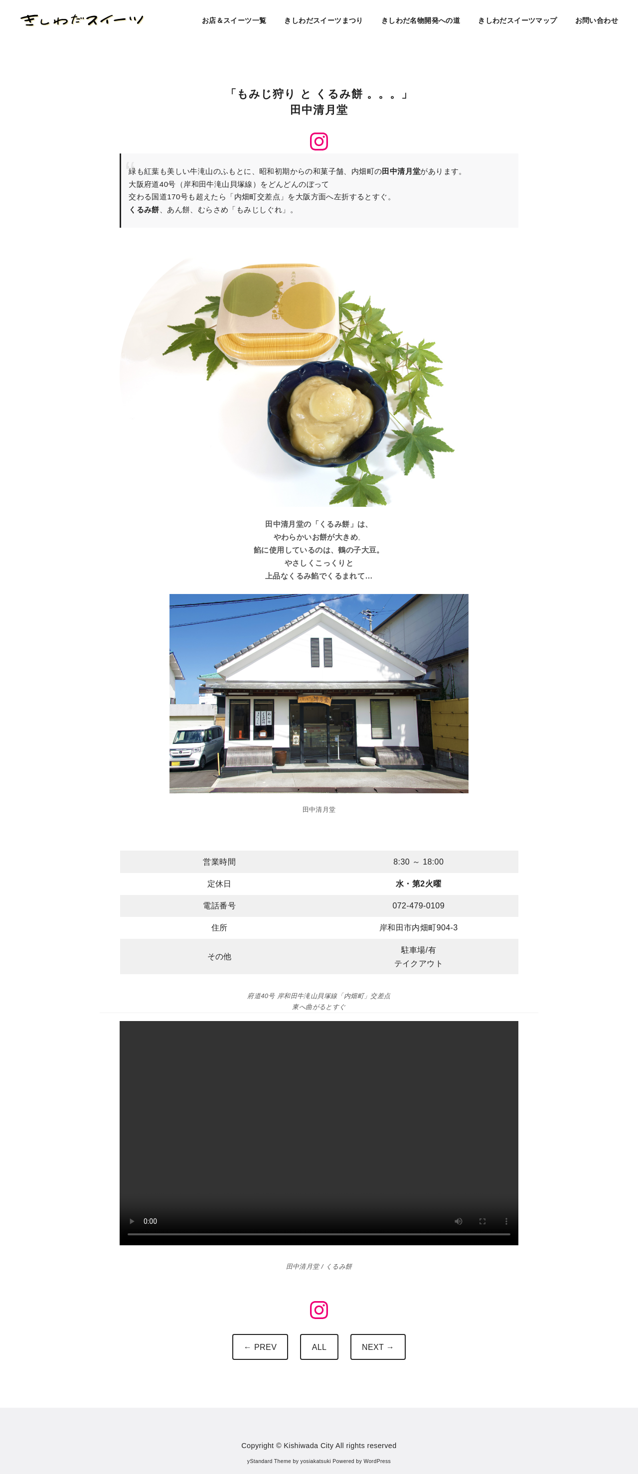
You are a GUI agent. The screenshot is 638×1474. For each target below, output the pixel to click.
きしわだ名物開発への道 (420, 20)
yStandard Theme (269, 1461)
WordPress (377, 1461)
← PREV (260, 1347)
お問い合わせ (596, 20)
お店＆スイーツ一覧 (234, 20)
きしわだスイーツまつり (323, 20)
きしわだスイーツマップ (517, 20)
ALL (319, 1347)
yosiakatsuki (316, 1461)
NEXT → (378, 1347)
